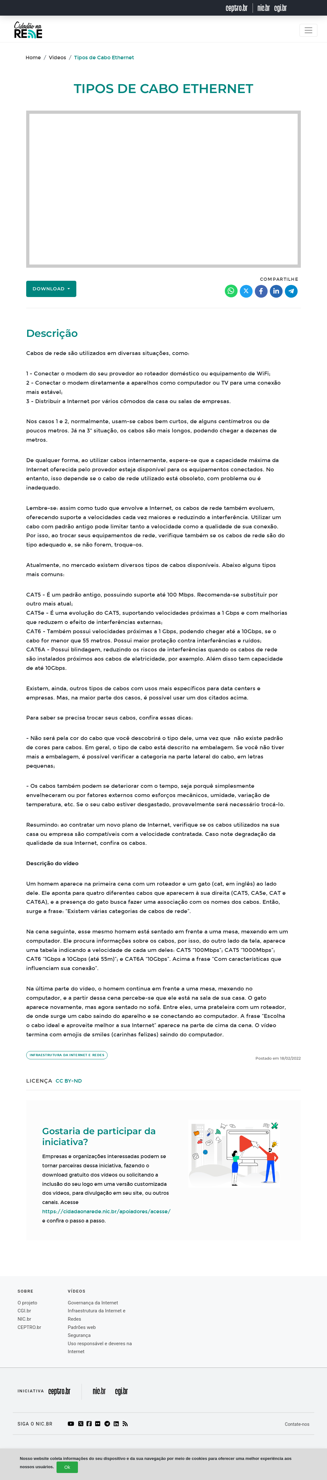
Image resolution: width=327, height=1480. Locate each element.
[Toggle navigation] (308, 30)
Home (33, 57)
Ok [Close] (67, 1467)
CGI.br (24, 1311)
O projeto (27, 1303)
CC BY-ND (69, 1081)
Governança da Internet (93, 1303)
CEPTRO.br (29, 1327)
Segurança (79, 1335)
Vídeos (77, 1291)
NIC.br (24, 1319)
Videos (57, 57)
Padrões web (82, 1327)
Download (49, 289)
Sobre (26, 1291)
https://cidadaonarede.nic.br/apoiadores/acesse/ (106, 1211)
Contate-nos (297, 1424)
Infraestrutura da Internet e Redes (67, 1055)
